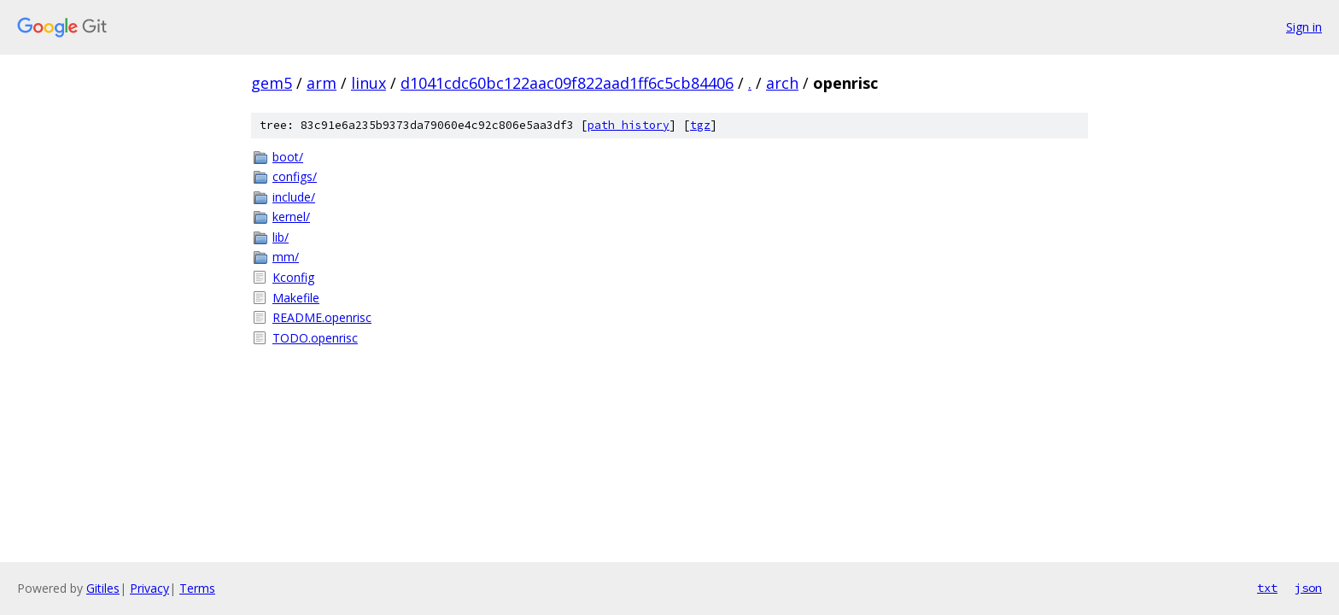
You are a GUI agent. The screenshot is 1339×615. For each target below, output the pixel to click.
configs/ (294, 176)
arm (321, 83)
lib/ (280, 237)
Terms (197, 588)
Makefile (295, 298)
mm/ (285, 257)
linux (368, 83)
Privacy (149, 588)
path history (629, 125)
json (1308, 587)
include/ (293, 197)
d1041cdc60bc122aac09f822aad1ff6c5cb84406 (567, 83)
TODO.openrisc (315, 338)
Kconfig (293, 277)
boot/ (287, 157)
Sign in (1304, 27)
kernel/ (291, 216)
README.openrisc (321, 317)
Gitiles (103, 588)
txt (1267, 587)
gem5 (271, 83)
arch (782, 83)
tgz (700, 125)
